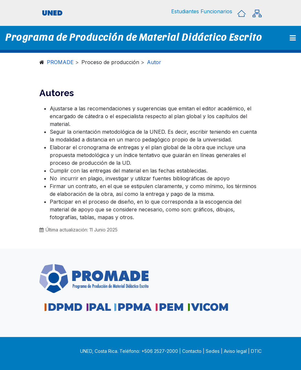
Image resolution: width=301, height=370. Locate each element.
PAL (100, 307)
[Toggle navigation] (293, 37)
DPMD (65, 307)
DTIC (256, 351)
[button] (185, 11)
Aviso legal (235, 351)
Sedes (213, 351)
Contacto (192, 351)
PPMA (134, 307)
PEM (171, 307)
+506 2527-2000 (159, 351)
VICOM (210, 307)
